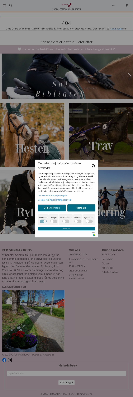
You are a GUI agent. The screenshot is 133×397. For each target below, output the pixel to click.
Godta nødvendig (52, 208)
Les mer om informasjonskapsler (53, 195)
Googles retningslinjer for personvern (54, 200)
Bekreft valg (66, 228)
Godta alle (81, 208)
